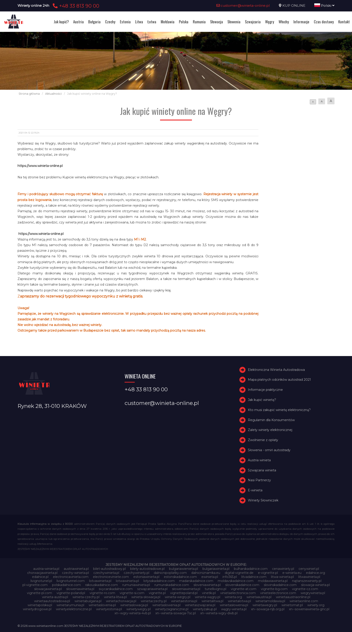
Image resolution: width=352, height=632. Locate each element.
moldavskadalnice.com (235, 581)
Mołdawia (167, 21)
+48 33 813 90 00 (75, 6)
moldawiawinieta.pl (273, 581)
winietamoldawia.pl (270, 601)
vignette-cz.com (305, 589)
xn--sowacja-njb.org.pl (267, 609)
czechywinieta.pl (106, 573)
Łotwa (151, 21)
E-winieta (255, 490)
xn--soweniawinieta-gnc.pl (309, 609)
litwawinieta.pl (309, 577)
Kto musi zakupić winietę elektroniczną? (279, 410)
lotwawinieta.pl (127, 581)
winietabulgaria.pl (88, 601)
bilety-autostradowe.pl (147, 569)
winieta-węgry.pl (207, 597)
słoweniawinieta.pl (186, 589)
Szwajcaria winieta (262, 470)
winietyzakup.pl (205, 609)
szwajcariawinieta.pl (152, 589)
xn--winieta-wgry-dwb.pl (219, 613)
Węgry (269, 21)
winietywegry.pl (138, 609)
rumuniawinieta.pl (136, 585)
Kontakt (344, 21)
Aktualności (53, 93)
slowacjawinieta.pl (48, 589)
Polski (324, 5)
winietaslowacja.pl (134, 605)
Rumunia (199, 21)
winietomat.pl (292, 605)
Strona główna (29, 93)
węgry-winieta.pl (233, 609)
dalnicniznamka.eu (205, 573)
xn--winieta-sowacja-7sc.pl (175, 613)
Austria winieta (259, 460)
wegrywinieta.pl (313, 593)
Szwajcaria (253, 21)
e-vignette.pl (268, 573)
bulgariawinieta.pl (215, 569)
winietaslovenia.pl (102, 605)
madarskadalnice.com (196, 581)
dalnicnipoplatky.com (170, 573)
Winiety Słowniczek (263, 500)
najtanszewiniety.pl (306, 581)
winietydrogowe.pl (37, 609)
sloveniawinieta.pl (207, 585)
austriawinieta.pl (76, 569)
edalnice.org (315, 573)
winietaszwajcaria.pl (200, 605)
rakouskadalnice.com (101, 585)
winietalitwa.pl (212, 601)
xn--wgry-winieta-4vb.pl (132, 613)
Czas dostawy (324, 21)
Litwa (139, 21)
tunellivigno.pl (215, 589)
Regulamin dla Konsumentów (271, 420)
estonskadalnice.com (180, 577)
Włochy (284, 21)
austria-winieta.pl (46, 569)
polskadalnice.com (66, 585)
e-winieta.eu (291, 573)
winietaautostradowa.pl (52, 601)
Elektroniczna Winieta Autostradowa (276, 370)
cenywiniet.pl (309, 569)
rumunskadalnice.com (171, 585)
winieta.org (233, 597)
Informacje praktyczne (265, 390)
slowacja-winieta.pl (315, 585)
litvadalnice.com (253, 577)
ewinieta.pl (209, 577)
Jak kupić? (61, 21)
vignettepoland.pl (184, 593)
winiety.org (315, 605)
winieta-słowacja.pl (145, 597)
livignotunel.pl (41, 581)
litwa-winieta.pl (282, 577)
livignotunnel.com (71, 581)
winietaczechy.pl (154, 601)
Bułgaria (94, 21)
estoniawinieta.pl (146, 577)
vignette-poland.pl (71, 593)
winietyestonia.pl (109, 609)
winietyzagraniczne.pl (171, 609)
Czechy (110, 21)
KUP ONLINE (293, 5)
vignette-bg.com (274, 589)
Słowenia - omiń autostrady (269, 450)
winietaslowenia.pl (166, 605)
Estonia (125, 21)
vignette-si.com (132, 593)
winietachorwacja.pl (121, 601)
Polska (183, 21)
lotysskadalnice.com (159, 581)
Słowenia (233, 21)
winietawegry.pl (265, 605)
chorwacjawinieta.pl (42, 573)
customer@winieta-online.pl (243, 5)
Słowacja (216, 21)
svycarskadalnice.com (116, 589)
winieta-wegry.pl (177, 597)
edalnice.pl (40, 577)
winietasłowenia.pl (234, 605)
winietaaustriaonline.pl (293, 597)
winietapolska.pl (40, 605)
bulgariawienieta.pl (183, 569)
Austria (78, 21)
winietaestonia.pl (184, 601)
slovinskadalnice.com (280, 585)
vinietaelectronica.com (238, 593)
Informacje (301, 21)
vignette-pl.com (39, 593)
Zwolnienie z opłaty (263, 440)
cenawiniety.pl (283, 569)
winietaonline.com (304, 601)
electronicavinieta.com (70, 577)
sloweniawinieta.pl (80, 589)
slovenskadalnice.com (242, 585)
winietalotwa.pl (239, 601)
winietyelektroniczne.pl (74, 609)
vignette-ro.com (102, 593)
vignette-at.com (243, 589)
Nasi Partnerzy (259, 480)
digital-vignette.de (239, 573)
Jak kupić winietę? (262, 400)
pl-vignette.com (35, 585)
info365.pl (229, 577)
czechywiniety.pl (136, 573)
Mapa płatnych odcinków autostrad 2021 (279, 380)
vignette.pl (157, 593)
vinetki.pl (209, 593)
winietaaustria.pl (258, 597)
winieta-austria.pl (55, 597)
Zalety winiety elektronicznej (270, 430)
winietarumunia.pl (70, 605)
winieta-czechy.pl (86, 597)
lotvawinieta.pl (100, 581)
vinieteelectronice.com (278, 593)
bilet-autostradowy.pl (109, 569)
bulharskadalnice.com (251, 569)
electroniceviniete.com (111, 577)
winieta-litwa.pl (115, 597)
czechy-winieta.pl (75, 573)
